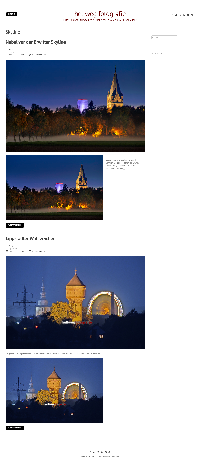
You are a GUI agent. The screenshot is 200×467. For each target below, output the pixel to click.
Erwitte (12, 52)
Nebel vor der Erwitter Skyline (36, 42)
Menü (12, 14)
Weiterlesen (14, 225)
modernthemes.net (109, 456)
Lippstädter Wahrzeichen (31, 238)
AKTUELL (12, 49)
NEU (11, 54)
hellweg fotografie (100, 13)
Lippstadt (13, 248)
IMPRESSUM (156, 53)
